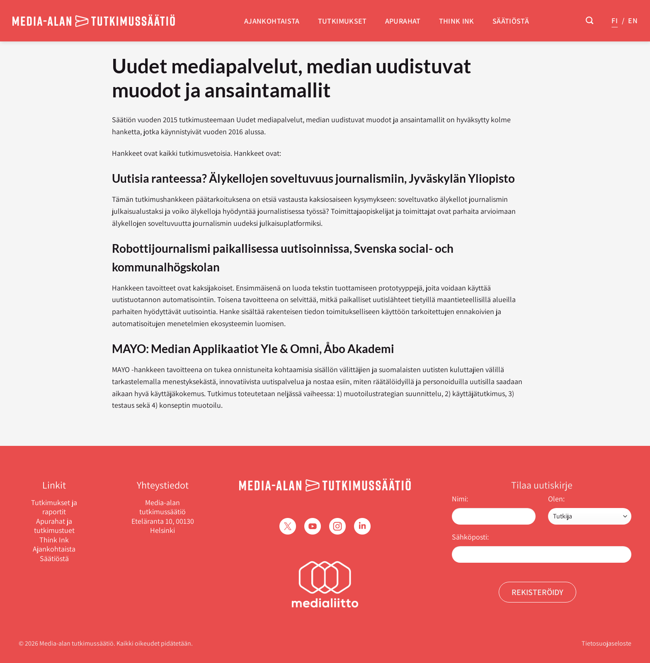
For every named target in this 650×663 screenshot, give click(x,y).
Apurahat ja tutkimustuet (54, 526)
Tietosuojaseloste (606, 643)
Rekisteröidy (537, 592)
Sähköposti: (470, 537)
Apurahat (403, 21)
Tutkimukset (342, 21)
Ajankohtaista (272, 21)
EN (633, 20)
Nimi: (460, 498)
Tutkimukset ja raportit (54, 507)
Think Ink (456, 21)
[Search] (589, 20)
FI (614, 20)
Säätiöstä (510, 21)
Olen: (556, 498)
